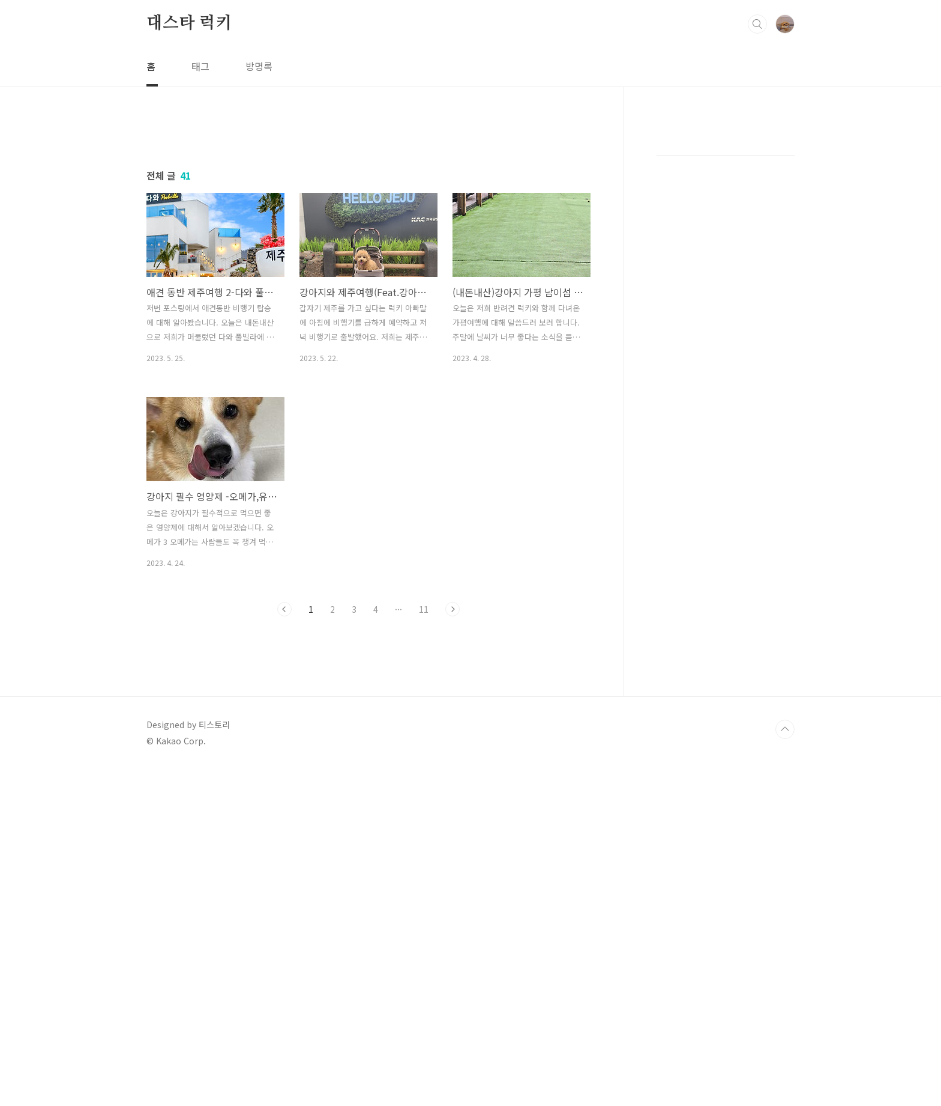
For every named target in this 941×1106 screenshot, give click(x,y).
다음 (452, 777)
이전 (284, 777)
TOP (785, 1065)
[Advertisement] (368, 232)
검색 (757, 24)
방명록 (258, 66)
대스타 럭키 (189, 23)
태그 (200, 66)
